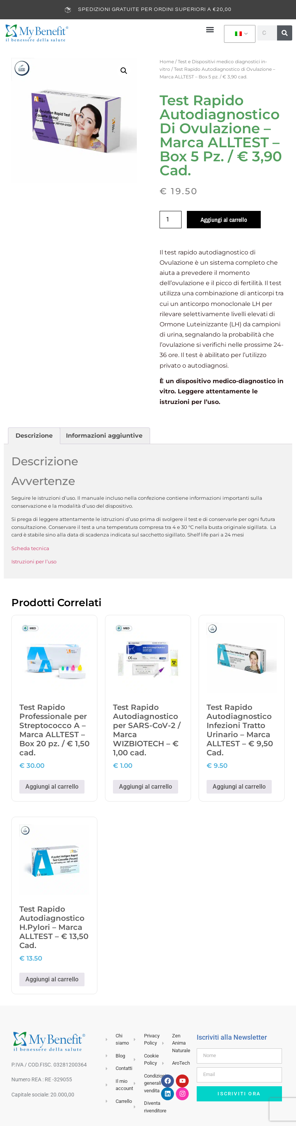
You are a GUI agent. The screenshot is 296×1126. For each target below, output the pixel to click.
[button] (210, 29)
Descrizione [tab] (34, 435)
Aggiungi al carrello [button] (51, 786)
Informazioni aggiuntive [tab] (104, 435)
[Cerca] (284, 33)
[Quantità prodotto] (171, 219)
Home (167, 61)
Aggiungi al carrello (223, 219)
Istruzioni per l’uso (33, 561)
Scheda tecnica (30, 548)
